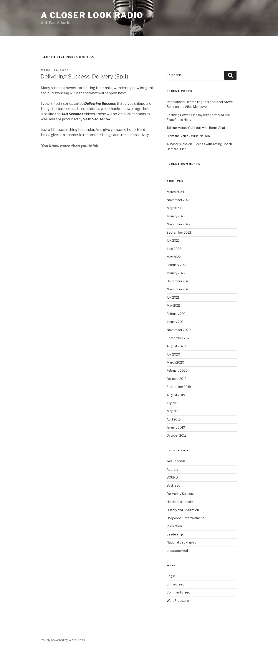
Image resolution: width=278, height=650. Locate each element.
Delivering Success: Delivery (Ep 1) (84, 76)
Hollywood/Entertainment (185, 518)
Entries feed (175, 584)
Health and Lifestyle (181, 502)
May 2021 (173, 305)
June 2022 (174, 249)
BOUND (172, 477)
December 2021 (178, 281)
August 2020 (176, 346)
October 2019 (177, 379)
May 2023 (174, 208)
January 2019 (176, 427)
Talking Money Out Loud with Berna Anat (196, 128)
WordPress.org (178, 600)
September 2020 (179, 338)
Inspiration (174, 526)
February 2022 (177, 265)
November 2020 (179, 330)
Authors (172, 469)
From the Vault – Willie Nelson (188, 136)
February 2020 (177, 370)
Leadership (175, 534)
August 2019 (176, 395)
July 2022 (173, 240)
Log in (171, 576)
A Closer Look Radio (92, 15)
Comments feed (178, 592)
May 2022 (174, 257)
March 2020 (175, 362)
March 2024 (175, 192)
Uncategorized (177, 550)
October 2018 (177, 435)
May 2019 (173, 411)
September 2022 (179, 232)
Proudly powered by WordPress (62, 640)
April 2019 (174, 419)
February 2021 (177, 314)
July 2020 (173, 354)
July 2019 (173, 403)
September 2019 (179, 387)
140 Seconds (176, 461)
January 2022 (176, 273)
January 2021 (176, 322)
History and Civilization (183, 510)
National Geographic (181, 542)
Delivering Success (181, 493)
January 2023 (176, 216)
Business (173, 485)
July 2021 (173, 297)
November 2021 (178, 289)
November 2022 (178, 224)
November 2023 (178, 200)
